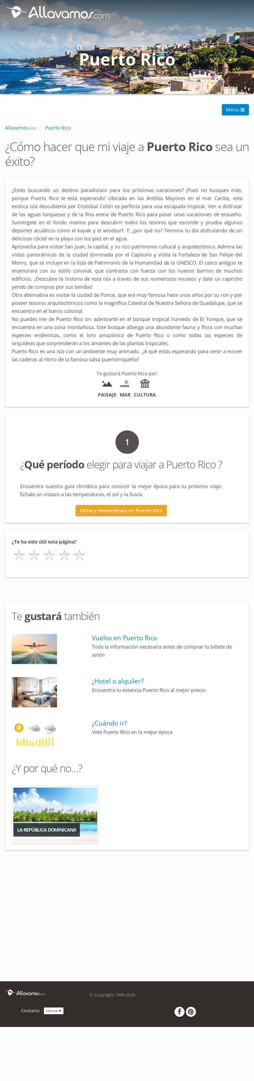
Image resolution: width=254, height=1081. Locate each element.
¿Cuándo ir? (109, 723)
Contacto (30, 1011)
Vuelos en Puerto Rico (124, 637)
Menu (235, 109)
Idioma (54, 1010)
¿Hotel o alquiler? (118, 681)
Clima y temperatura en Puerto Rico (121, 510)
